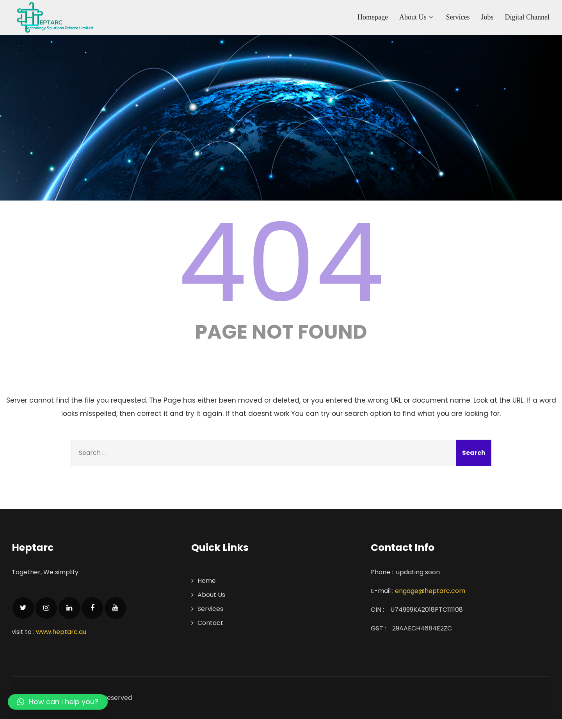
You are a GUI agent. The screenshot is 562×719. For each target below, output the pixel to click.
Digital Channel (527, 17)
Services (458, 17)
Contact (210, 622)
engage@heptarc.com (430, 590)
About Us (417, 17)
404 (281, 262)
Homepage (372, 17)
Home (206, 580)
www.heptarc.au (61, 631)
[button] (58, 702)
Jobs (487, 17)
